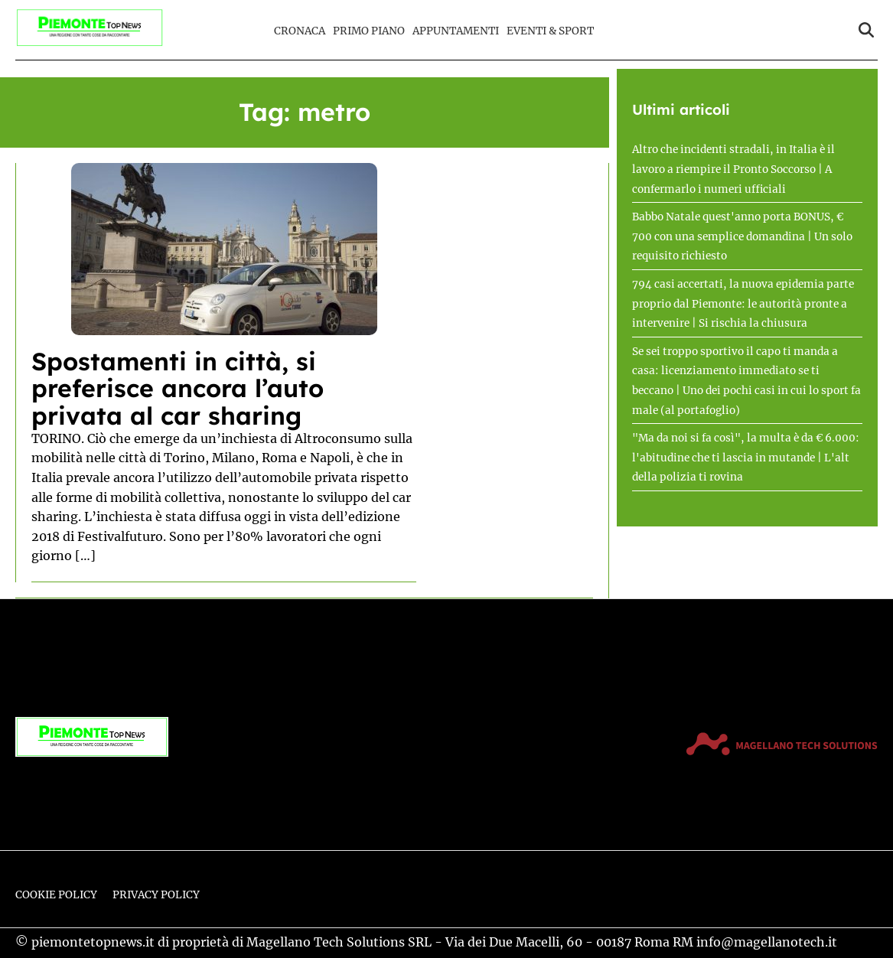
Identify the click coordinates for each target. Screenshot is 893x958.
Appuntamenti (455, 30)
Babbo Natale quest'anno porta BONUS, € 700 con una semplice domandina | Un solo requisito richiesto (742, 236)
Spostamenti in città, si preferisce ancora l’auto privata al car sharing (177, 388)
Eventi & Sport (550, 30)
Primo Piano (369, 30)
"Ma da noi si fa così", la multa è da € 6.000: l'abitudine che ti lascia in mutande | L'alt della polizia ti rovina (745, 458)
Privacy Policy (156, 894)
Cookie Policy (56, 894)
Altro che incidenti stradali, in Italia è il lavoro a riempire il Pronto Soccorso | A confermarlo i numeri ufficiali (733, 169)
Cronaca (299, 30)
